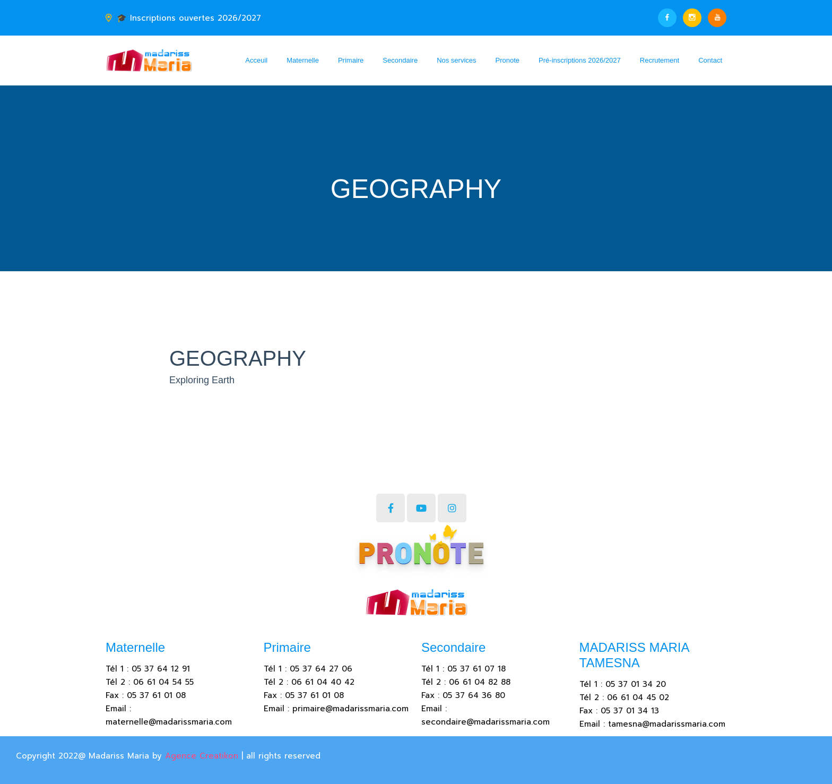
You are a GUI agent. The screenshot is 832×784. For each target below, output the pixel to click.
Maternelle (303, 60)
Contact (710, 60)
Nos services (456, 60)
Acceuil (256, 60)
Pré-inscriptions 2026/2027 (580, 60)
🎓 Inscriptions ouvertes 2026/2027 (189, 18)
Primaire (350, 60)
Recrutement (659, 60)
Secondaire (400, 60)
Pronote (508, 60)
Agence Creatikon (201, 756)
